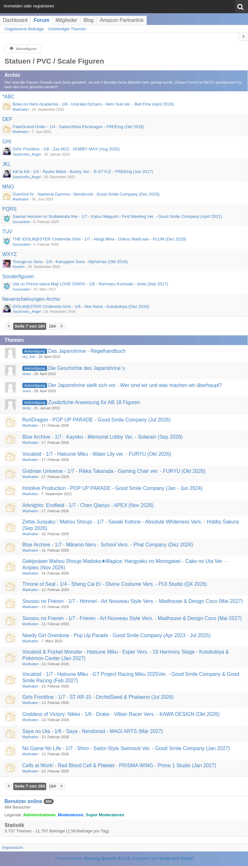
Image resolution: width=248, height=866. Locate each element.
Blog (88, 20)
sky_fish (28, 357)
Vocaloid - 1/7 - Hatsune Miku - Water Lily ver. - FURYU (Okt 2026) (96, 454)
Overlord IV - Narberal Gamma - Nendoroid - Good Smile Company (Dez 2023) (86, 194)
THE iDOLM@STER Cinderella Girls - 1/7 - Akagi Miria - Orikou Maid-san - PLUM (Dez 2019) (99, 239)
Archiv (12, 75)
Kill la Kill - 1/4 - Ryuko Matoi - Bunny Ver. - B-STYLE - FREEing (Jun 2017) (83, 171)
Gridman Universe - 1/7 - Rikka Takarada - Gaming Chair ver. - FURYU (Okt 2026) (113, 471)
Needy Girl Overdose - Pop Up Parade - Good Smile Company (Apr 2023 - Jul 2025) (116, 635)
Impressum (12, 847)
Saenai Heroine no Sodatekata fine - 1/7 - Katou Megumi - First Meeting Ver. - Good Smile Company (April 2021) (117, 216)
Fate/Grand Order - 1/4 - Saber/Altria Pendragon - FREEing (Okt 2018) (78, 126)
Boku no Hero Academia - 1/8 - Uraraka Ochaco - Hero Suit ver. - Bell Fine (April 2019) (93, 104)
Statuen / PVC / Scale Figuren (54, 61)
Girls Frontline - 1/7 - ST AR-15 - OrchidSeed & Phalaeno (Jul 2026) (98, 697)
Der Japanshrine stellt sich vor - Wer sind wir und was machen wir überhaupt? (135, 385)
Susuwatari (21, 222)
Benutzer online (23, 801)
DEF (7, 119)
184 (52, 326)
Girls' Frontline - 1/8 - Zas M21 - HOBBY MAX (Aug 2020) (66, 149)
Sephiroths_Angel (27, 154)
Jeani (26, 374)
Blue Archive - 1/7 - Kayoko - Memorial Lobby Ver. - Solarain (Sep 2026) (102, 437)
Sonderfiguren (18, 276)
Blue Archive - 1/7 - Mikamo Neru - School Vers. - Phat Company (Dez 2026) (107, 544)
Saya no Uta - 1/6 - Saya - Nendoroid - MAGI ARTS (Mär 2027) (92, 731)
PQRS (9, 209)
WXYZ (9, 254)
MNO (8, 186)
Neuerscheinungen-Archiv (31, 299)
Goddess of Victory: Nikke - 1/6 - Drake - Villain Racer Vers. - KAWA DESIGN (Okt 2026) (121, 714)
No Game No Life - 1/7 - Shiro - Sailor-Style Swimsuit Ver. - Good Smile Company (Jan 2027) (126, 748)
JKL (6, 164)
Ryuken (19, 267)
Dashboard (15, 20)
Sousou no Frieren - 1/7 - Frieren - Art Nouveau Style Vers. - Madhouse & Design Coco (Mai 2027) (132, 618)
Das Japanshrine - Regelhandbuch (87, 351)
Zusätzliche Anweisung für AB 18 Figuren (94, 402)
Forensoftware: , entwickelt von (124, 858)
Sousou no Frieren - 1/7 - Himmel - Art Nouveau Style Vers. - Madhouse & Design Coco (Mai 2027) (132, 601)
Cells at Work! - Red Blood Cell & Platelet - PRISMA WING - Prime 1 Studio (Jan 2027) (119, 765)
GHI (6, 141)
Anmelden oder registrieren (29, 6)
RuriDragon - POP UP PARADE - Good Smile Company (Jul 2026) (96, 420)
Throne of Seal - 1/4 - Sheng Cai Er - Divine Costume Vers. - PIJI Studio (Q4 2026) (114, 584)
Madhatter (21, 109)
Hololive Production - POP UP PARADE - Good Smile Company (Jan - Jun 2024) (112, 488)
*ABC (8, 96)
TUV (7, 231)
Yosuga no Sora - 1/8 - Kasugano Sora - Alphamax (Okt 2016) (70, 261)
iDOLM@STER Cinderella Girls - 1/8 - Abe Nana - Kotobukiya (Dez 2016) (81, 306)
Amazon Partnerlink (122, 20)
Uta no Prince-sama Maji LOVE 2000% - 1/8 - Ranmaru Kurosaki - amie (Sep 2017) (90, 283)
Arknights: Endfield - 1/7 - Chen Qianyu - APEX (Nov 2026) (88, 505)
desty (26, 408)
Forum (41, 20)
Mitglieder (67, 20)
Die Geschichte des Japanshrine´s (86, 368)
